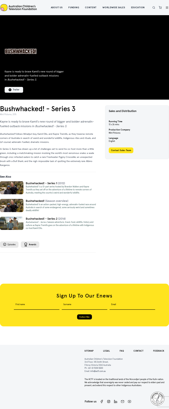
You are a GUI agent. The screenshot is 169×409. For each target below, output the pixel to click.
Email (113, 304)
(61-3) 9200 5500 (95, 368)
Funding (73, 7)
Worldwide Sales (113, 7)
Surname (67, 304)
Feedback (158, 351)
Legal (106, 351)
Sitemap (89, 351)
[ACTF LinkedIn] (115, 401)
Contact (139, 351)
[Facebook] (101, 401)
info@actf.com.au (98, 371)
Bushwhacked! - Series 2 (42, 218)
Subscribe (84, 317)
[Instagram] (108, 401)
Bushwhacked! (35, 201)
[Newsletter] (122, 401)
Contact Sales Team (121, 150)
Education (138, 7)
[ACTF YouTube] (129, 401)
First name (20, 304)
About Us (57, 7)
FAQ (122, 351)
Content (91, 7)
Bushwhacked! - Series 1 (42, 183)
